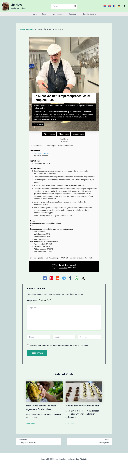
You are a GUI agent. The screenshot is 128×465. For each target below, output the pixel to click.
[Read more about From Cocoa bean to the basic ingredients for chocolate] (44, 392)
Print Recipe (48, 134)
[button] (48, 14)
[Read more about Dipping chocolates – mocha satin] (84, 392)
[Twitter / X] (83, 278)
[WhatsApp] (76, 278)
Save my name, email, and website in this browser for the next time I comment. (59, 345)
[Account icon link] (125, 6)
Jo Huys (16, 4)
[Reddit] (57, 278)
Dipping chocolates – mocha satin (83, 405)
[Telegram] (64, 278)
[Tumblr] (70, 278)
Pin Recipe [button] (63, 134)
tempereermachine (42, 153)
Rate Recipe (79, 134)
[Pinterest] (51, 278)
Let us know (63, 268)
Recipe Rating (32, 301)
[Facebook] (45, 278)
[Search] (75, 6)
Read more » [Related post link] (31, 424)
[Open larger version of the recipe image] (64, 84)
